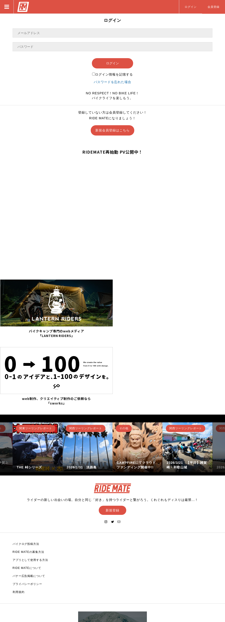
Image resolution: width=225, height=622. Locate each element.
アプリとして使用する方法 (30, 490)
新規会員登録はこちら (112, 130)
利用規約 (19, 522)
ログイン (191, 6)
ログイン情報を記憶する (112, 74)
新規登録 (112, 441)
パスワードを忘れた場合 (113, 82)
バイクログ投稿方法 (26, 474)
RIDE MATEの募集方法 (28, 482)
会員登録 (214, 6)
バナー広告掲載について (29, 506)
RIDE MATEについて (27, 498)
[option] (38, 378)
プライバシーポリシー (27, 514)
